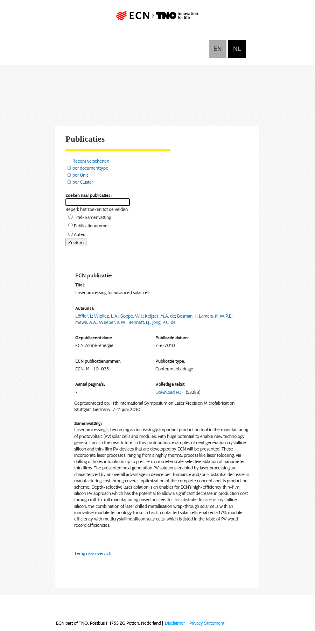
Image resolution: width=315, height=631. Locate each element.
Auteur (80, 234)
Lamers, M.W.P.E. (215, 316)
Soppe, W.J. (131, 316)
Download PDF (169, 392)
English (217, 49)
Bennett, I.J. (139, 322)
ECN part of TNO (157, 18)
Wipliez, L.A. (106, 316)
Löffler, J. (83, 316)
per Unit (80, 175)
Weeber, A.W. (112, 322)
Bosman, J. (187, 316)
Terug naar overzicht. (94, 553)
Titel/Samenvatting (92, 217)
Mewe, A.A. (86, 322)
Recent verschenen (90, 161)
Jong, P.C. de (164, 322)
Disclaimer (175, 623)
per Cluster (82, 182)
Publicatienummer (91, 225)
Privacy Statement (206, 623)
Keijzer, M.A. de (160, 316)
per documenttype (90, 168)
